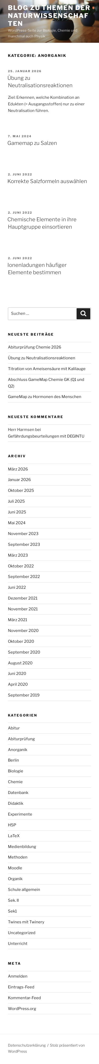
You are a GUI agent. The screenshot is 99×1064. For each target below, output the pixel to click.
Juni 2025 (17, 512)
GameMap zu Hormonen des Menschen (44, 396)
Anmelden (17, 976)
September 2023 (24, 544)
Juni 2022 (17, 587)
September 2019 (24, 695)
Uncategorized (21, 932)
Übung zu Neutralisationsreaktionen (41, 358)
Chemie (15, 781)
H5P (12, 825)
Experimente (20, 814)
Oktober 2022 (21, 566)
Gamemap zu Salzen (32, 143)
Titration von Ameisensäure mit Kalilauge (47, 368)
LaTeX (14, 835)
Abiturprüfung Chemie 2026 (34, 347)
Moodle (15, 868)
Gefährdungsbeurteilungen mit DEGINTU (46, 436)
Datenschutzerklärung (27, 1045)
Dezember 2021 (22, 598)
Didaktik (15, 803)
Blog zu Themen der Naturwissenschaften (49, 15)
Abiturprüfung (21, 739)
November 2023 (23, 533)
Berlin (13, 760)
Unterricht (17, 943)
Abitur (14, 728)
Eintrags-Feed (21, 987)
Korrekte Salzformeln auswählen (47, 181)
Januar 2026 (19, 479)
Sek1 (12, 911)
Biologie (15, 771)
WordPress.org (22, 1008)
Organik (15, 878)
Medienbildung (22, 846)
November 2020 (23, 630)
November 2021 (23, 609)
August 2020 (20, 663)
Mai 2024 (17, 523)
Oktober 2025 (21, 490)
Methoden (17, 857)
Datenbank (18, 792)
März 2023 (18, 555)
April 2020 (18, 684)
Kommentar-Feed (24, 998)
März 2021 (17, 619)
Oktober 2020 (21, 641)
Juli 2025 (16, 501)
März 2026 (18, 469)
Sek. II (13, 900)
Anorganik (17, 749)
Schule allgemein (24, 889)
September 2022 (24, 576)
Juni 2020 (17, 673)
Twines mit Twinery (26, 922)
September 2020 (24, 652)
